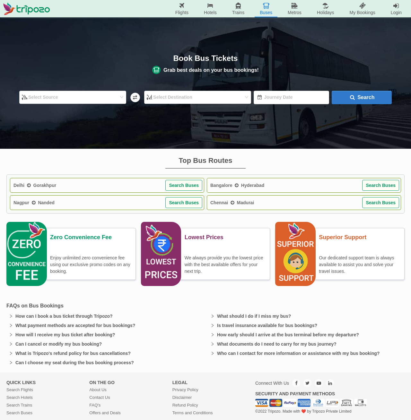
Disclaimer (182, 397)
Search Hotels (19, 397)
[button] (104, 316)
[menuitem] (182, 9)
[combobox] (73, 97)
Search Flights (19, 389)
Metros (295, 8)
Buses (266, 8)
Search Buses (184, 185)
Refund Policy (185, 405)
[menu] (229, 8)
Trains (238, 8)
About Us (97, 389)
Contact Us (99, 397)
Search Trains (19, 405)
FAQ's (95, 405)
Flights (181, 8)
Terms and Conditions (192, 412)
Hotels (210, 8)
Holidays (325, 8)
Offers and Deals (104, 412)
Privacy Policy (185, 389)
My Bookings (362, 8)
